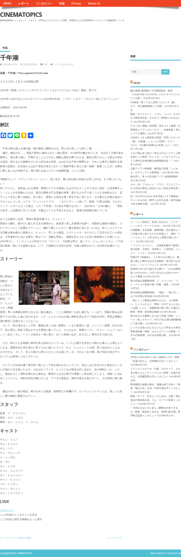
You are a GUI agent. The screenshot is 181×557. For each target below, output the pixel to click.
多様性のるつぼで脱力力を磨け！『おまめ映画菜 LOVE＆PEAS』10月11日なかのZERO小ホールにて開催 (155, 272)
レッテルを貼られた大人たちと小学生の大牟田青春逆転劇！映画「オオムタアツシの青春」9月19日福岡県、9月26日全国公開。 (155, 331)
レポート (23, 3)
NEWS (7, 3)
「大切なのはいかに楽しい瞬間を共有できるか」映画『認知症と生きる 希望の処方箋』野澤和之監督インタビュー (155, 411)
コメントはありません (63, 64)
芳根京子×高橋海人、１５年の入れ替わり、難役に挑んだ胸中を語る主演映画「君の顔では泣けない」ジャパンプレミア (155, 261)
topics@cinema (10, 64)
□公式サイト (7, 510)
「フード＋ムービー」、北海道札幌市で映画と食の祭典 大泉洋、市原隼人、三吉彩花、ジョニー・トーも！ (155, 249)
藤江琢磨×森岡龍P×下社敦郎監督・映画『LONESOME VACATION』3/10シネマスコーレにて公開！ (155, 94)
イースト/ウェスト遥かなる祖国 (17, 537)
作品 (62, 3)
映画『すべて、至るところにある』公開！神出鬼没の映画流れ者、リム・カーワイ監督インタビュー (155, 400)
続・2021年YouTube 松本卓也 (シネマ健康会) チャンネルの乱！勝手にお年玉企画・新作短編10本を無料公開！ (155, 200)
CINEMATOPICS (21, 14)
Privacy (76, 3)
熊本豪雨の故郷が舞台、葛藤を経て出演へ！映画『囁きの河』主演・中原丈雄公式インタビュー (155, 388)
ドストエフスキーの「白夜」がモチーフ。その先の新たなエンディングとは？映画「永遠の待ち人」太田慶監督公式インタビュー (155, 372)
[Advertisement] (116, 32)
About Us (94, 3)
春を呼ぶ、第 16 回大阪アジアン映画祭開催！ (155, 176)
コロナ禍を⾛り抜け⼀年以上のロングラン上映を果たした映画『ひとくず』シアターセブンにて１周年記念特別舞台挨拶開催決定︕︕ (155, 157)
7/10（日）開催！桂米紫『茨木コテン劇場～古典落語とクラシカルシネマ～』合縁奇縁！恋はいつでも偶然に (155, 129)
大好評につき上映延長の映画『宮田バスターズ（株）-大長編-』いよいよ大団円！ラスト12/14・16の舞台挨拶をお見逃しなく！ (155, 141)
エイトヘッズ (113, 537)
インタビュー (44, 3)
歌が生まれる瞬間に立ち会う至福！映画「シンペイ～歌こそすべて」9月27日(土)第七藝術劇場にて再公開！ (155, 319)
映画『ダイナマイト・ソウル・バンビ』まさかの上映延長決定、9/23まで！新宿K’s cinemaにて (155, 118)
